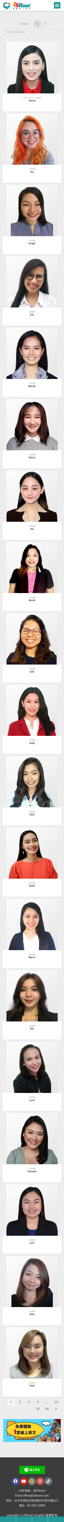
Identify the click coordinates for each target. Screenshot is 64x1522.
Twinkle (32, 1172)
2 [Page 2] (20, 1402)
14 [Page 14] (56, 1402)
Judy (32, 743)
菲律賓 (37, 98)
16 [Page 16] (47, 1409)
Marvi (32, 957)
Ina (32, 529)
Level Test (28, 98)
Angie (32, 243)
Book (32, 600)
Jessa (32, 101)
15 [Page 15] (38, 1409)
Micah (31, 386)
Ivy (32, 172)
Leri (32, 1243)
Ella (32, 1314)
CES (31, 815)
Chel (32, 1386)
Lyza (32, 1100)
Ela (32, 1029)
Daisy (32, 458)
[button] (57, 5)
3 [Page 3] (29, 1402)
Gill (32, 672)
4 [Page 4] (38, 1402)
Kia (32, 315)
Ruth (32, 886)
